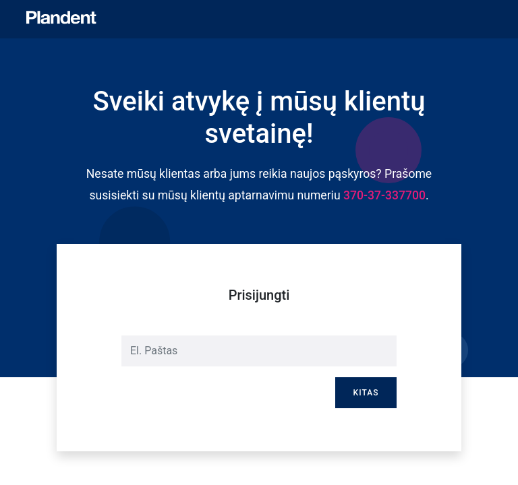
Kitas (366, 392)
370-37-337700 (384, 195)
